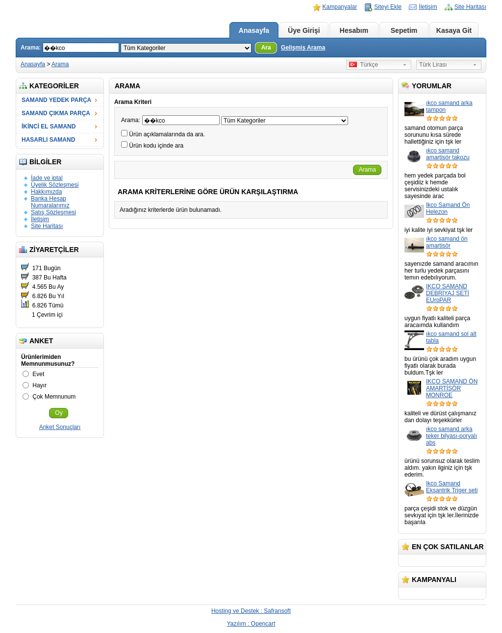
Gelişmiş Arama (303, 47)
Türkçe (363, 64)
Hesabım (354, 30)
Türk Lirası (433, 64)
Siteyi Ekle (388, 6)
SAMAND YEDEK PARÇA (56, 100)
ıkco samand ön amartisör (447, 242)
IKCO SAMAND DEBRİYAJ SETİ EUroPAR (447, 293)
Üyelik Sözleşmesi (54, 184)
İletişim (428, 6)
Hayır (39, 385)
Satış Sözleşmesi (53, 212)
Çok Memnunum (53, 396)
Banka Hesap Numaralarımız (50, 202)
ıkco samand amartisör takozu (448, 154)
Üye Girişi (304, 30)
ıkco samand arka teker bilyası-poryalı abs (451, 436)
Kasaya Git (454, 30)
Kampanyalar (340, 6)
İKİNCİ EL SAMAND (48, 126)
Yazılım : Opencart (251, 623)
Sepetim (404, 30)
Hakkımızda (46, 191)
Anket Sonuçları (60, 427)
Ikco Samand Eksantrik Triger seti (451, 487)
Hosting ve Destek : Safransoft (251, 611)
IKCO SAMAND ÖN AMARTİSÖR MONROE (451, 388)
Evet (38, 374)
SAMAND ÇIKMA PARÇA (56, 113)
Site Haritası (470, 6)
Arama (60, 64)
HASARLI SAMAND (48, 139)
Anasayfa (254, 30)
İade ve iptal (47, 178)
